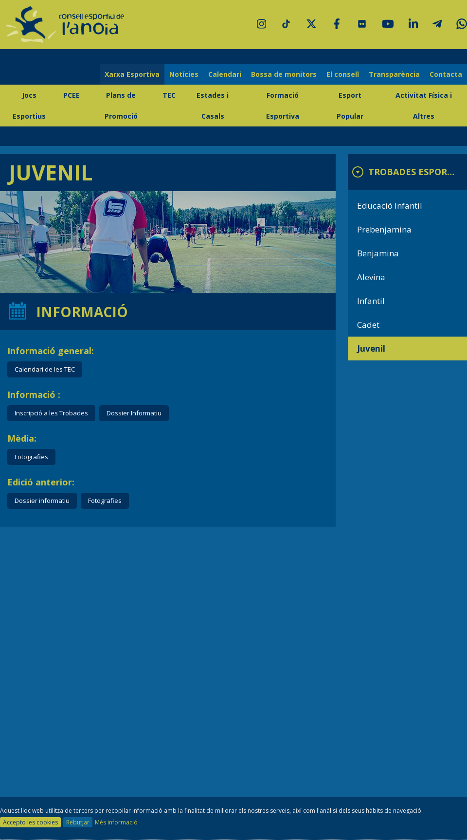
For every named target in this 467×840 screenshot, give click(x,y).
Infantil (371, 300)
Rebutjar (78, 822)
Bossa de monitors (284, 74)
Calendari (224, 74)
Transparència (394, 74)
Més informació (116, 822)
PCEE (71, 95)
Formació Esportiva (282, 105)
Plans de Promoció (121, 105)
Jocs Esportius (29, 105)
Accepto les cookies (30, 822)
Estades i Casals (213, 105)
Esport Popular (350, 105)
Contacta (446, 74)
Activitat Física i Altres (423, 105)
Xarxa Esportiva (132, 74)
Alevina (371, 277)
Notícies (183, 74)
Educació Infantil (389, 205)
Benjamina (378, 253)
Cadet (368, 324)
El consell (342, 74)
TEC (169, 95)
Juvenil (371, 348)
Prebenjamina (384, 229)
